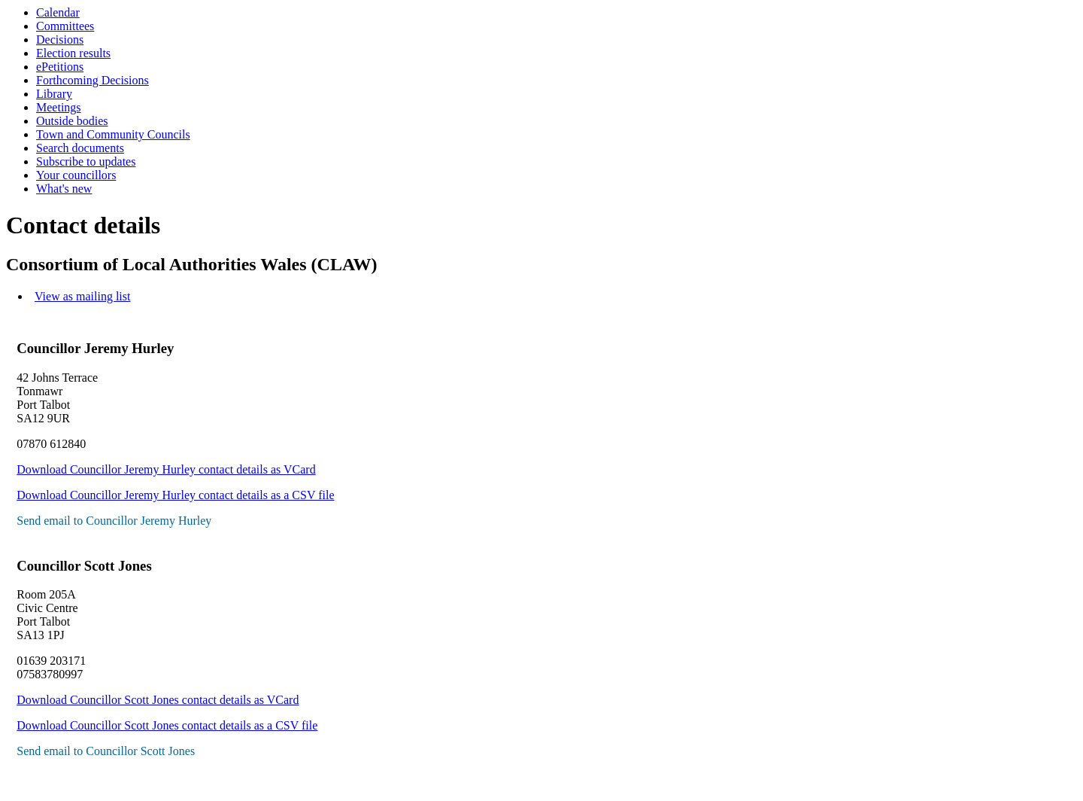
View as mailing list (82, 296)
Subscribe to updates (85, 161)
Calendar (58, 12)
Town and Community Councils (113, 134)
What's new (64, 188)
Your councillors (76, 175)
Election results (73, 53)
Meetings (58, 107)
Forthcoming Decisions (92, 80)
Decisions (59, 39)
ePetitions (59, 66)
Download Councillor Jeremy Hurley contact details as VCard (166, 469)
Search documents (80, 148)
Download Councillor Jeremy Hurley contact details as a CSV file (175, 495)
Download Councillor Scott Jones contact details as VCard (158, 699)
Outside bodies (72, 120)
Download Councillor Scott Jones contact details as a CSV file (167, 725)
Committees (65, 26)
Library (54, 93)
